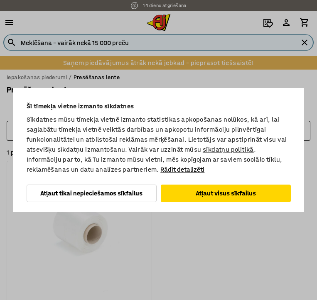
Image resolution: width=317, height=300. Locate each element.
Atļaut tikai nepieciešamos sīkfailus (91, 193)
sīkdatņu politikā (228, 149)
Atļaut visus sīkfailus (226, 193)
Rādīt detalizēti (182, 169)
